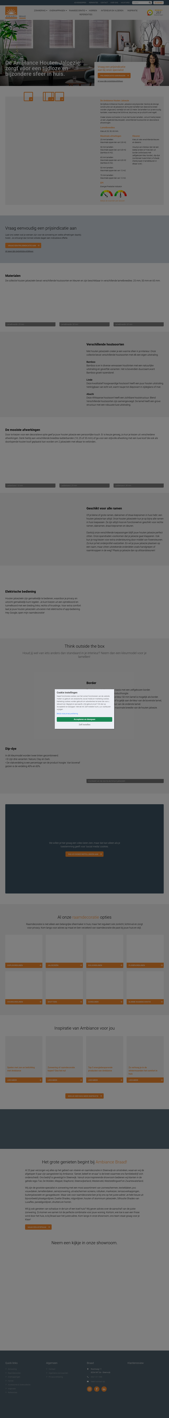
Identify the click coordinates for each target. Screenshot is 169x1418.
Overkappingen (58, 11)
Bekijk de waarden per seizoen (112, 201)
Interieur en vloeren (112, 10)
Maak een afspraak (37, 1227)
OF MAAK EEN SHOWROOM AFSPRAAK (19, 251)
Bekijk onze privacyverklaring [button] (67, 714)
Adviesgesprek (80, 3)
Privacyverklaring (54, 1377)
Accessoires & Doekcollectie (17, 1385)
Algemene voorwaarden (57, 1373)
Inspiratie (132, 10)
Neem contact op (98, 1381)
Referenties (85, 14)
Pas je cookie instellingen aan (83, 854)
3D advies (158, 3)
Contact (104, 3)
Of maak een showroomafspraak (110, 81)
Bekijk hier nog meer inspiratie (83, 1096)
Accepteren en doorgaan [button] (84, 719)
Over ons (114, 3)
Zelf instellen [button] (84, 724)
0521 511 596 (96, 1377)
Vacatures (125, 3)
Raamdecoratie (78, 11)
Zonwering (40, 11)
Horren (93, 10)
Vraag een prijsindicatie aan (22, 246)
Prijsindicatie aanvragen (112, 76)
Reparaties (93, 3)
